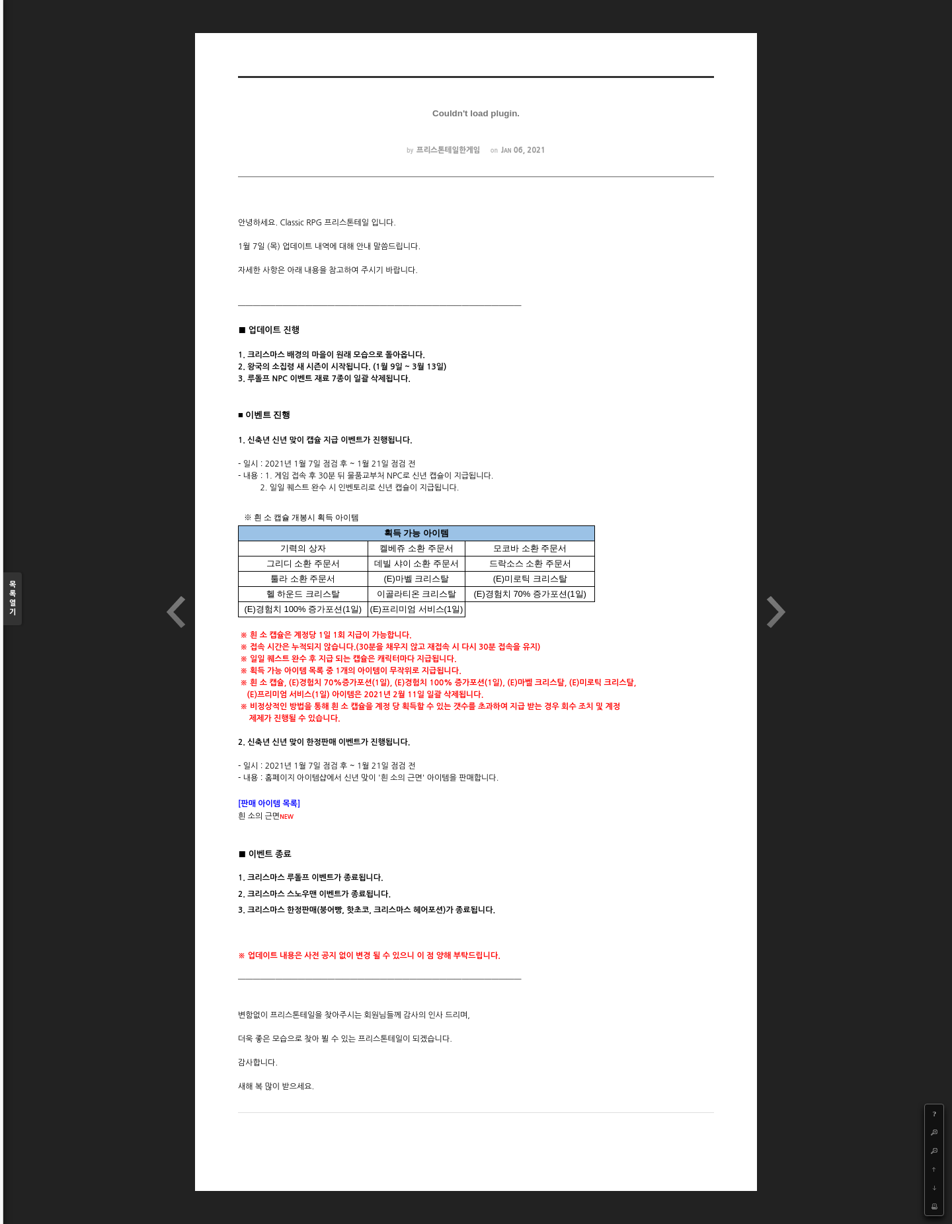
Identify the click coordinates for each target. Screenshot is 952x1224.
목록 (12, 599)
